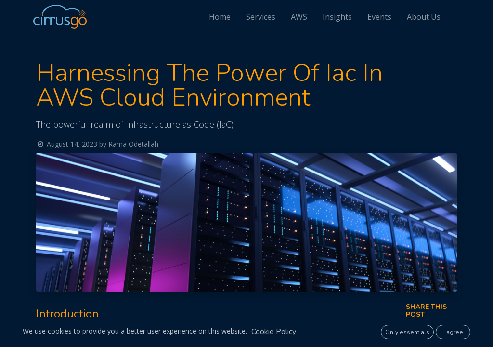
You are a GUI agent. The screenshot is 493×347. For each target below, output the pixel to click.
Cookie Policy (273, 331)
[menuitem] (224, 17)
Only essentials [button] (407, 332)
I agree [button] (453, 332)
